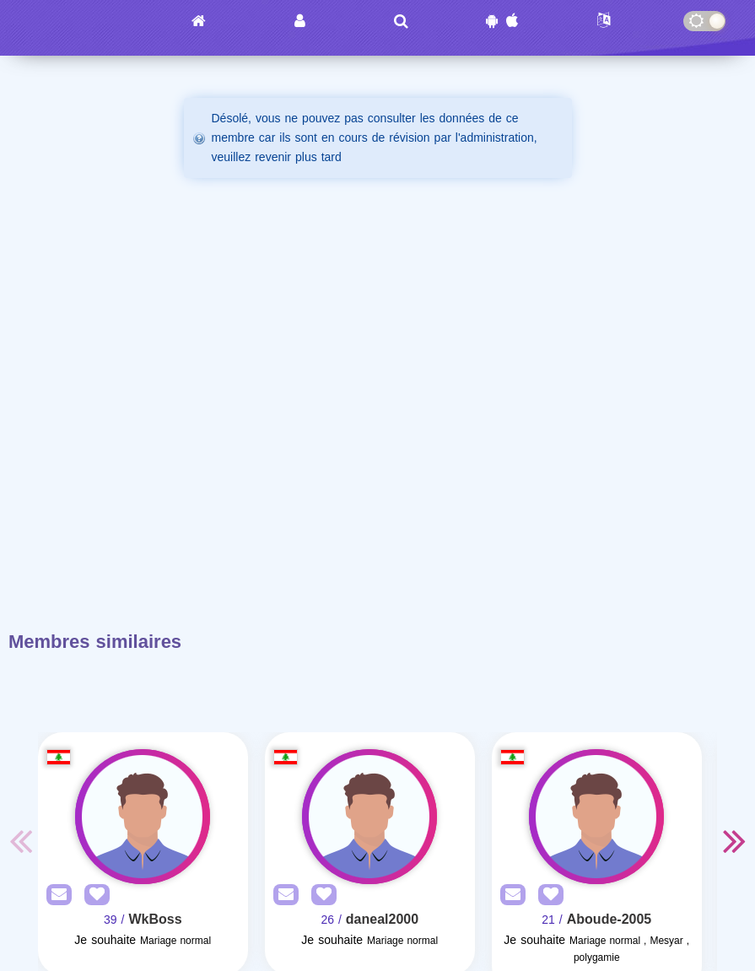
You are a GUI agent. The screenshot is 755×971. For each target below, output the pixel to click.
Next (734, 840)
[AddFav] (93, 895)
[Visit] (143, 816)
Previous (21, 840)
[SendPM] (55, 895)
